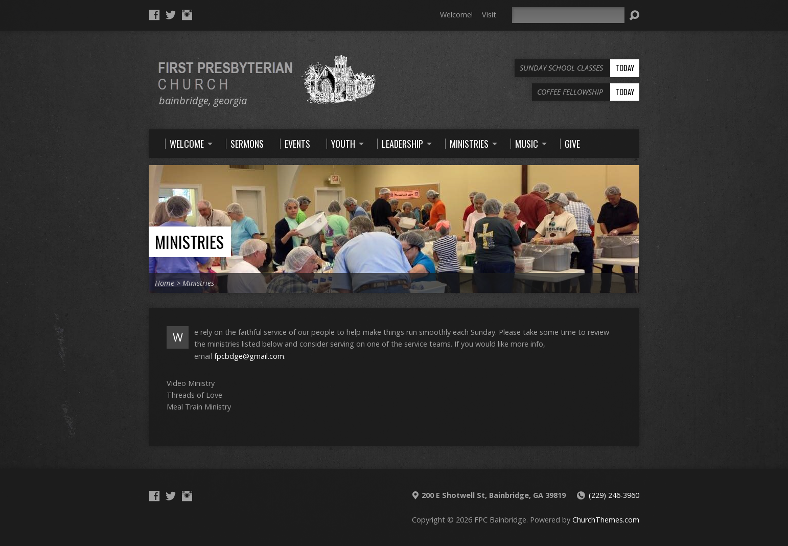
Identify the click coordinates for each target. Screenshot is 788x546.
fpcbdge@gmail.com (249, 356)
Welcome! (456, 14)
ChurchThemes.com (605, 520)
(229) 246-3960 (614, 495)
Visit (489, 14)
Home (164, 283)
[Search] (568, 15)
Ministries (189, 242)
